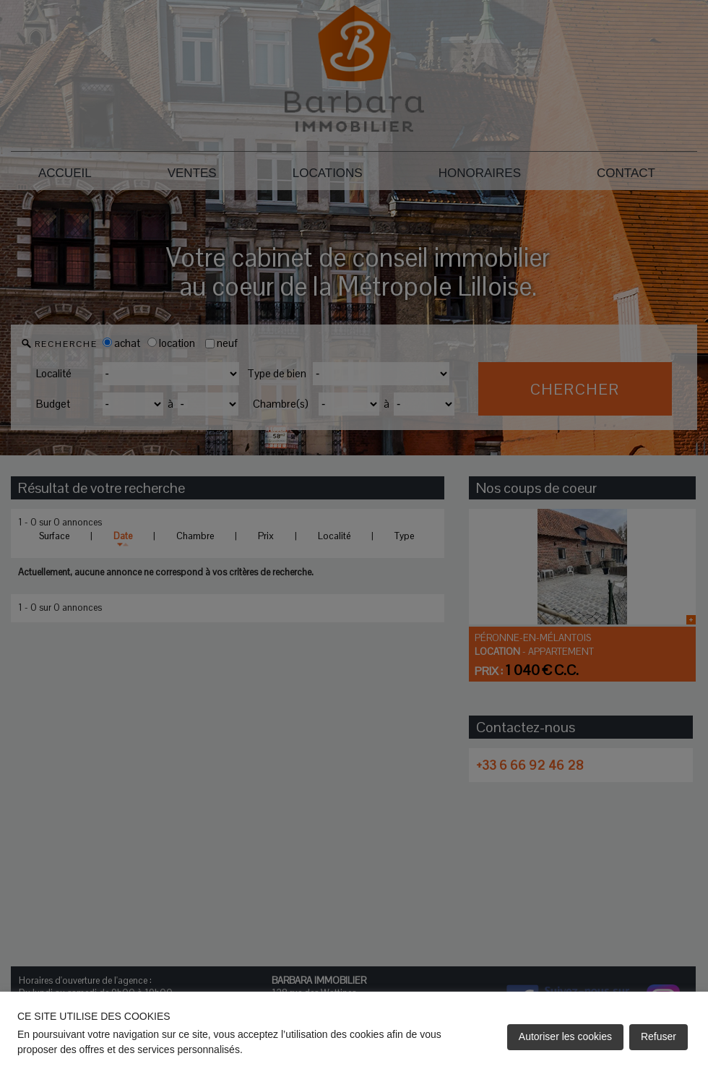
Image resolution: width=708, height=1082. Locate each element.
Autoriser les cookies (565, 1036)
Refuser (658, 1036)
